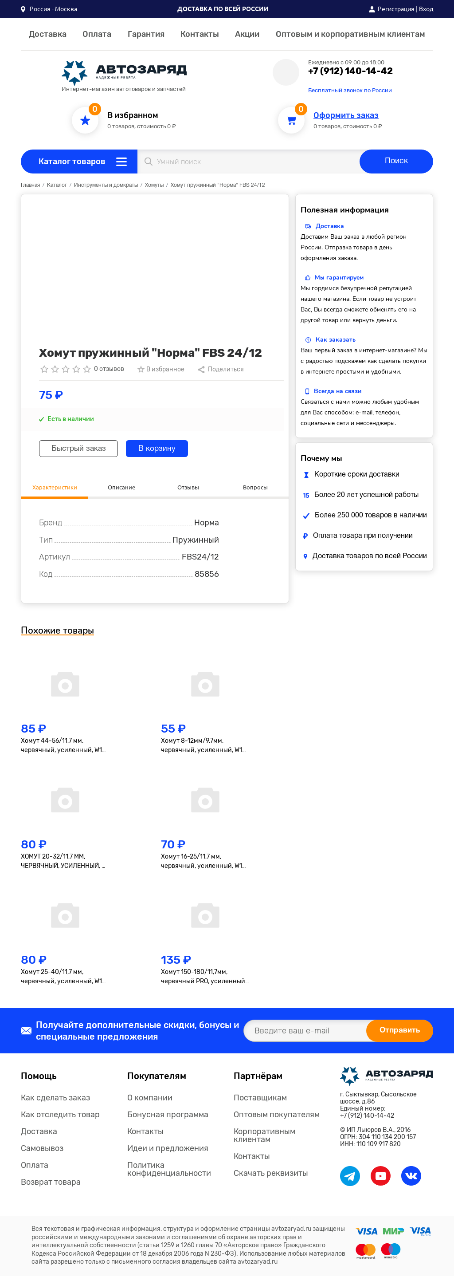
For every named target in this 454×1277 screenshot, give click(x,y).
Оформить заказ (346, 115)
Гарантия (146, 34)
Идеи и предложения (167, 1150)
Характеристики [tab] (54, 487)
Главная (30, 185)
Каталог (57, 185)
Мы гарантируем (339, 277)
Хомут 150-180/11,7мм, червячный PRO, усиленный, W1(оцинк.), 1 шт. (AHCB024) (204, 978)
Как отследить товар (60, 1116)
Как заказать (336, 339)
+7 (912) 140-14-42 (350, 71)
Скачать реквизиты (271, 1174)
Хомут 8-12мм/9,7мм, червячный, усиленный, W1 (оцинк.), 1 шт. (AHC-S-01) (201, 747)
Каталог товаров (72, 161)
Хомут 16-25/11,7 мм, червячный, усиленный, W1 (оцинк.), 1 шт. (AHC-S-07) (201, 862)
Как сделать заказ (55, 1099)
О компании (149, 1099)
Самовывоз (42, 1150)
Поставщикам (260, 1099)
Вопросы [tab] (255, 487)
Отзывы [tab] (188, 487)
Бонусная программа (167, 1116)
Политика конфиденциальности (169, 1170)
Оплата (96, 34)
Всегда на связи (337, 391)
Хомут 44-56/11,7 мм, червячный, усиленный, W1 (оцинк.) (61, 747)
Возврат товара (51, 1183)
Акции (247, 34)
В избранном (132, 115)
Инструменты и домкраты (106, 185)
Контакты (199, 34)
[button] (49, 8)
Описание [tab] (121, 487)
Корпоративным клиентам (264, 1137)
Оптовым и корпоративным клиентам (350, 34)
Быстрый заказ (81, 449)
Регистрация (396, 8)
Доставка (48, 34)
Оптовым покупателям (277, 1116)
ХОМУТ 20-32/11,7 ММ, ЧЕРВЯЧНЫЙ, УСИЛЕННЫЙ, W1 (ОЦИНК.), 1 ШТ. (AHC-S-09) (65, 862)
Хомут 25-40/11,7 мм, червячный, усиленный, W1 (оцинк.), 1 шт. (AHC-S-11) (61, 978)
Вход (426, 8)
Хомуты (154, 185)
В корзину (164, 449)
